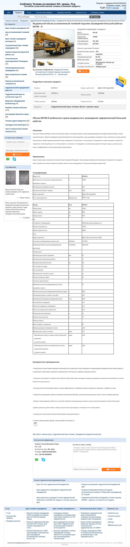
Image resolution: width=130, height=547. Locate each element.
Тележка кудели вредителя (15, 121)
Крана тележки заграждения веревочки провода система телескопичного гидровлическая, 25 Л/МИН (91, 525)
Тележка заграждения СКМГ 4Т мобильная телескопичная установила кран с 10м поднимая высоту (91, 534)
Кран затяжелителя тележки (16, 74)
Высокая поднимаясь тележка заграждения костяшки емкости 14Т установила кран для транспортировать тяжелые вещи (65, 534)
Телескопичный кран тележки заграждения (96, 509)
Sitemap (111, 522)
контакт (17, 154)
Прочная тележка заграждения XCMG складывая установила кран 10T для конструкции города (38, 516)
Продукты (18, 12)
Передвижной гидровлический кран (88, 434)
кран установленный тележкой (17, 32)
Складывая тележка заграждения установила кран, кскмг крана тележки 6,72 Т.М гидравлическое (65, 516)
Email (124, 5)
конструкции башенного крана (17, 114)
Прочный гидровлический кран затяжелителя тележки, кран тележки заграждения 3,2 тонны (38, 525)
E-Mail (110, 519)
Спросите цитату (114, 516)
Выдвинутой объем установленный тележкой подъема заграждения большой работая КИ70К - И (52, 72)
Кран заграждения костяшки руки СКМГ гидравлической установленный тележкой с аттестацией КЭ (64, 525)
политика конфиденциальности (18, 543)
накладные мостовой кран (15, 125)
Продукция (24, 21)
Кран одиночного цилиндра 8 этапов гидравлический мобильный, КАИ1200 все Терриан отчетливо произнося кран (57, 500)
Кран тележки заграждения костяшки (67, 509)
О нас (29, 12)
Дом (8, 12)
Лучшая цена (62, 74)
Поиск (96, 17)
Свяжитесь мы (81, 12)
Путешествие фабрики (44, 12)
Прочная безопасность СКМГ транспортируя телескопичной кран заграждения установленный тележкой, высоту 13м (37, 534)
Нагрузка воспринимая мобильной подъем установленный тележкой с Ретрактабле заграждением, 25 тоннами (102, 492)
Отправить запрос (113, 5)
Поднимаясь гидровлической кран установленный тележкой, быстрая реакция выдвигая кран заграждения (91, 516)
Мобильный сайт (115, 525)
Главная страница (11, 21)
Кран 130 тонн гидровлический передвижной (53, 484)
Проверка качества (64, 12)
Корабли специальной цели (16, 108)
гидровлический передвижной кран (42, 21)
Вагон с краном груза (44, 434)
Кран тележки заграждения (15, 28)
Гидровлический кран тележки (63, 434)
